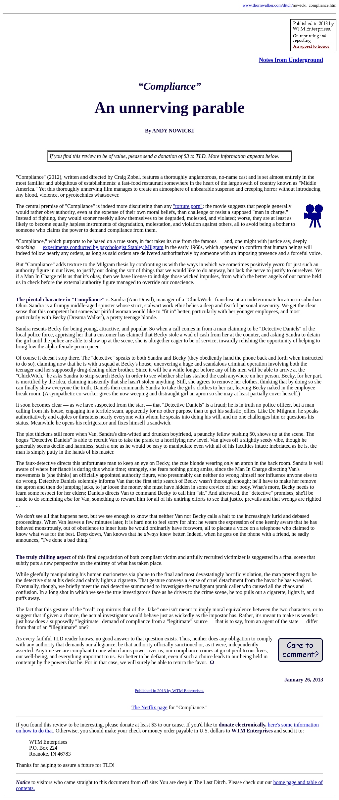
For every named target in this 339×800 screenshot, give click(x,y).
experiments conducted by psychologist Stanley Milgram (103, 247)
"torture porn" (188, 206)
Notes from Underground (291, 60)
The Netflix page (149, 707)
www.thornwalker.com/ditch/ (268, 5)
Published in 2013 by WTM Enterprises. (169, 690)
